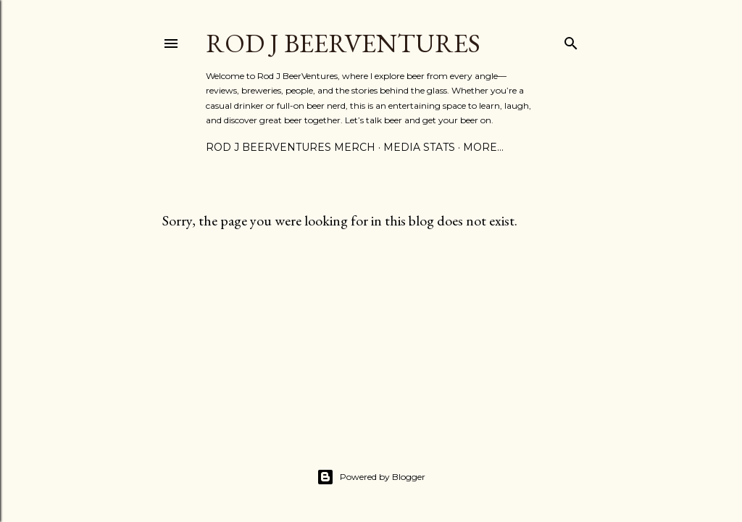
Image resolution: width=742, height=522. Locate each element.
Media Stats (419, 147)
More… (483, 147)
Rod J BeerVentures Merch (290, 147)
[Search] (571, 40)
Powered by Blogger (371, 477)
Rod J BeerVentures (343, 43)
